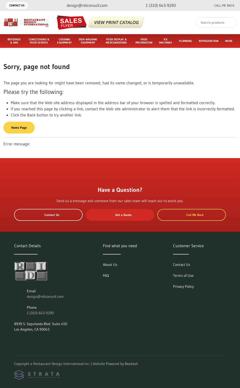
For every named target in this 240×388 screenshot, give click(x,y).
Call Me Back (220, 5)
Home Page (19, 128)
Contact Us (17, 5)
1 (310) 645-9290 (40, 313)
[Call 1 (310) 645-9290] (157, 6)
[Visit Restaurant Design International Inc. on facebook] (26, 340)
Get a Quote (120, 215)
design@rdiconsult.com (45, 296)
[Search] (216, 22)
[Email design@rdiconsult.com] (83, 6)
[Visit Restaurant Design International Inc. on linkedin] (16, 340)
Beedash (131, 363)
